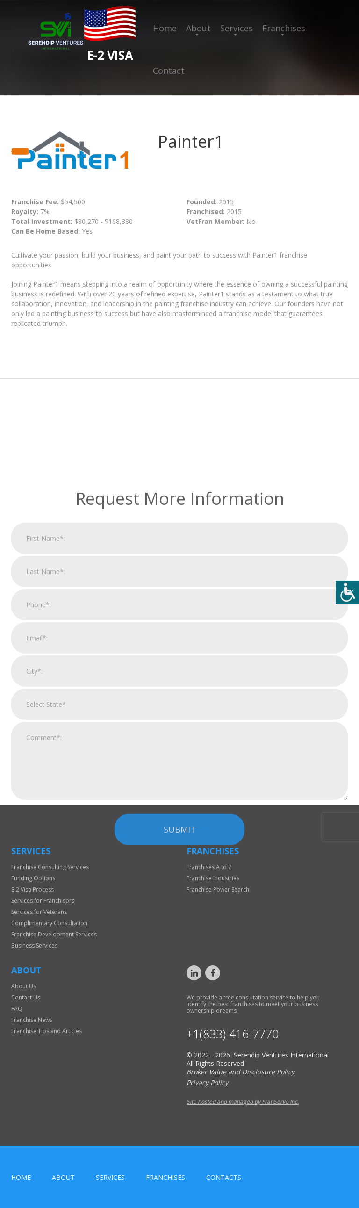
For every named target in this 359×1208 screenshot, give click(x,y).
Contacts (223, 1177)
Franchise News (31, 1020)
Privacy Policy (207, 1082)
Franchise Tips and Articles (46, 1031)
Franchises (283, 28)
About (198, 28)
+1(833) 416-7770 (233, 1034)
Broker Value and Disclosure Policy (240, 1071)
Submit (180, 939)
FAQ (16, 1009)
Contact (169, 70)
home (21, 1177)
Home (165, 28)
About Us (23, 986)
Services (236, 28)
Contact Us (25, 997)
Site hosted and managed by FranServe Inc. (243, 1102)
